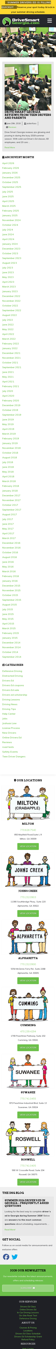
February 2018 (10, 485)
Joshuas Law (9, 723)
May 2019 (8, 424)
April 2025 (8, 201)
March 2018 (9, 481)
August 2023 (9, 262)
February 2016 (10, 576)
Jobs (4, 718)
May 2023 (8, 277)
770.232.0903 (28, 897)
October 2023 (10, 253)
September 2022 (11, 310)
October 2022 (10, 305)
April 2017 (8, 533)
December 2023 (11, 248)
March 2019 (9, 433)
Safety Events (10, 751)
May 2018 (8, 471)
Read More (10, 147)
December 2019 (11, 405)
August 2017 (9, 514)
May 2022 (8, 329)
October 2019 (10, 409)
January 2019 (10, 443)
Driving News (9, 704)
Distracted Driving (12, 675)
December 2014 (11, 642)
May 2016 (8, 566)
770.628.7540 (28, 830)
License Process (11, 727)
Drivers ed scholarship (14, 694)
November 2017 (11, 500)
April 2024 (8, 239)
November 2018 (11, 447)
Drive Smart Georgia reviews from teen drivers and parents (28, 114)
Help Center (9, 713)
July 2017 (7, 519)
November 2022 (11, 300)
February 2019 (10, 438)
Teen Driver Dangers (13, 756)
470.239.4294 (28, 1031)
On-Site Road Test (28, 1315)
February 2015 (10, 633)
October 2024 (10, 224)
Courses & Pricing (28, 1327)
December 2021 (11, 353)
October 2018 (10, 452)
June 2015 (8, 614)
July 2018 (7, 462)
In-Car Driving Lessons (28, 1312)
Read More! (10, 1229)
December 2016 (11, 542)
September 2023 (11, 258)
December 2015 (11, 585)
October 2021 (10, 362)
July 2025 (7, 191)
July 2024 (7, 229)
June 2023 (8, 272)
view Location (28, 846)
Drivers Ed (8, 680)
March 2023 (9, 286)
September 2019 (11, 414)
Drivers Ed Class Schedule (28, 1333)
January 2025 (10, 215)
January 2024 (10, 243)
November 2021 (11, 357)
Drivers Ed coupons (13, 685)
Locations (28, 1330)
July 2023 (7, 267)
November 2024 (11, 220)
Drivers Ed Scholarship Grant (28, 1336)
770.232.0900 (28, 964)
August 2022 (9, 315)
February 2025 (10, 210)
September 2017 (11, 509)
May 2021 (8, 376)
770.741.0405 (28, 1165)
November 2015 (11, 590)
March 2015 (9, 628)
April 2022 (8, 334)
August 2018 (9, 457)
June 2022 (8, 324)
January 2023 (10, 291)
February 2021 (10, 386)
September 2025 (11, 186)
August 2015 (9, 604)
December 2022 (11, 296)
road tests (8, 746)
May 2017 (8, 528)
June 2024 (8, 234)
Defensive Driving (12, 671)
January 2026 (10, 172)
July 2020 (7, 390)
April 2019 (8, 428)
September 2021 (11, 367)
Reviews (12, 127)
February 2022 (10, 343)
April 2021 (8, 381)
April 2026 (8, 163)
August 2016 (9, 557)
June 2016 (8, 561)
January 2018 (10, 490)
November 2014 (11, 647)
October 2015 (10, 595)
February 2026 (10, 167)
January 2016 (10, 580)
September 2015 (11, 599)
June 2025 (8, 196)
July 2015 (7, 609)
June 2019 (8, 419)
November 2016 (11, 547)
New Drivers (9, 732)
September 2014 (11, 656)
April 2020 (8, 395)
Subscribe (28, 1288)
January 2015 (10, 637)
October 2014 (10, 652)
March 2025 (9, 205)
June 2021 (8, 372)
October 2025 (10, 182)
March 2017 (9, 538)
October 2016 (10, 552)
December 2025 (11, 177)
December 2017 (11, 495)
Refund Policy (28, 1339)
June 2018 (8, 466)
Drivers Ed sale (10, 690)
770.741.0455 (28, 1098)
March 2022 (9, 338)
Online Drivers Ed (12, 737)
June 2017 (8, 523)
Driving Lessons (11, 699)
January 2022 (10, 348)
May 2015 (8, 618)
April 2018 (8, 476)
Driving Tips (9, 709)
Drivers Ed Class (28, 1306)
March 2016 (9, 571)
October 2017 (10, 504)
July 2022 (7, 319)
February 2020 (10, 400)
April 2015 (8, 623)
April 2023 (8, 281)
